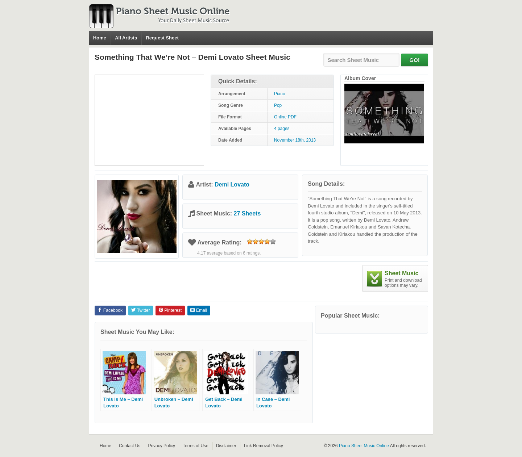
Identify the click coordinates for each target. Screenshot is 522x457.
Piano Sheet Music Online (364, 445)
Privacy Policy (161, 445)
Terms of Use (195, 445)
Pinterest (170, 310)
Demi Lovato (232, 184)
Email (198, 310)
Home (99, 38)
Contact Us (129, 445)
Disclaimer (226, 445)
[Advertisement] (149, 120)
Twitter (140, 310)
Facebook (110, 310)
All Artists (126, 38)
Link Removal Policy (263, 445)
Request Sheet (162, 38)
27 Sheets (247, 213)
